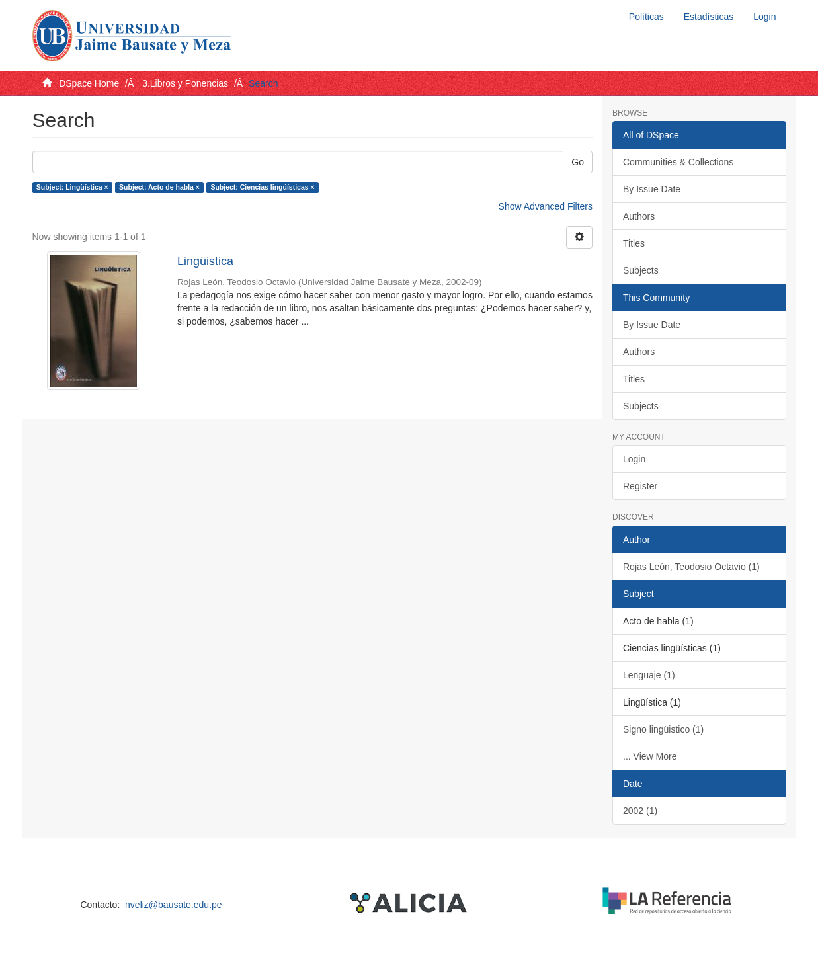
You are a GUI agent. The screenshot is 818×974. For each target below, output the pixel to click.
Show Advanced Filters (546, 206)
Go (577, 162)
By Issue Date (651, 189)
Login (634, 459)
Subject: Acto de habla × (159, 187)
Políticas (646, 16)
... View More (649, 756)
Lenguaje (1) (649, 675)
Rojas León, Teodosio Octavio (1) (691, 566)
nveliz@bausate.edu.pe (173, 904)
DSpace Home (89, 83)
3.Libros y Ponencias (185, 83)
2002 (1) (640, 810)
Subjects (641, 270)
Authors (639, 216)
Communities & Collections (678, 162)
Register (640, 486)
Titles (634, 243)
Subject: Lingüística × (72, 187)
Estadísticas (708, 16)
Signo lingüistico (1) (663, 729)
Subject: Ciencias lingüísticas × (262, 187)
